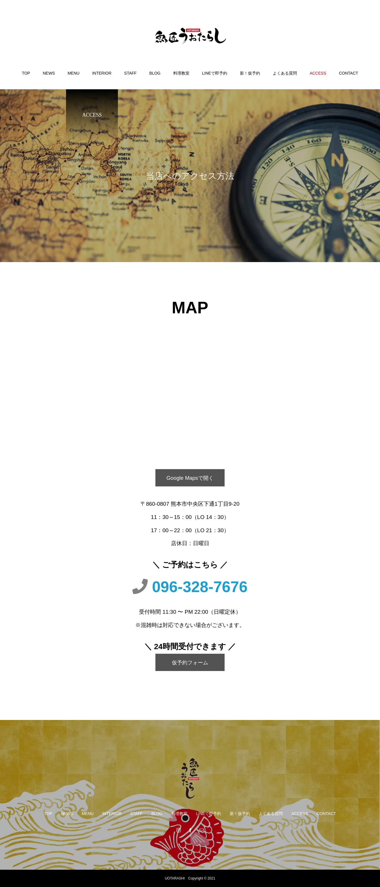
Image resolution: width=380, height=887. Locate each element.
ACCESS (318, 73)
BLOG (155, 73)
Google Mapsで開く (190, 478)
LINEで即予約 (214, 73)
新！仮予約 (250, 73)
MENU (73, 73)
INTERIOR (102, 73)
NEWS (49, 73)
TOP (26, 73)
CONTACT (348, 73)
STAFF (130, 73)
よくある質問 (285, 73)
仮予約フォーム (190, 662)
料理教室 (181, 73)
